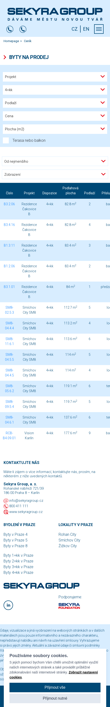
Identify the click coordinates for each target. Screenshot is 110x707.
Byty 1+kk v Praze (18, 555)
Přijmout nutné (55, 698)
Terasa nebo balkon (24, 140)
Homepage (11, 41)
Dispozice (49, 193)
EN (86, 29)
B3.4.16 (9, 225)
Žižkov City (68, 546)
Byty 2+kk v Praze (18, 561)
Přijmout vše (55, 687)
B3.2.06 (9, 204)
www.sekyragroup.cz (26, 512)
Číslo (9, 193)
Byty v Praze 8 (16, 546)
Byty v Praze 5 (16, 540)
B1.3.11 (9, 245)
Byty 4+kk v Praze (18, 572)
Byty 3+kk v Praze (18, 567)
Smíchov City (69, 540)
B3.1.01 (9, 287)
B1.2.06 (9, 266)
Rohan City (67, 534)
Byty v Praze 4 (16, 534)
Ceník (28, 41)
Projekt (29, 193)
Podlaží (89, 193)
